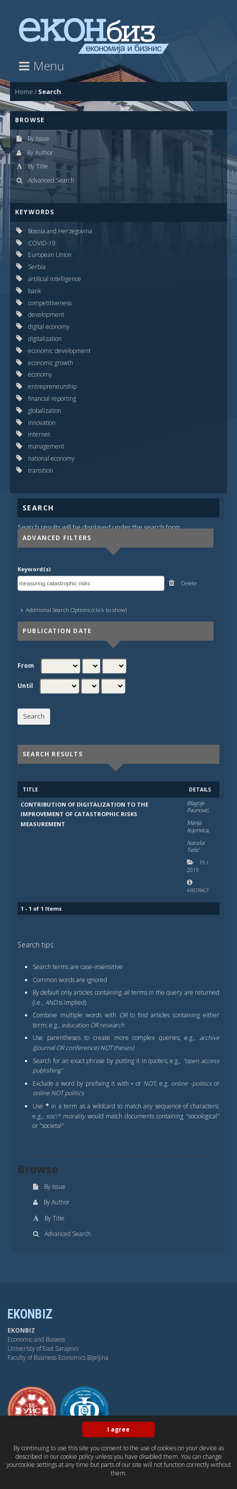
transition (40, 470)
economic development (59, 350)
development (46, 314)
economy (40, 374)
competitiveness (50, 303)
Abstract (198, 890)
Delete (187, 583)
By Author (40, 152)
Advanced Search (51, 180)
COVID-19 (42, 243)
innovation (42, 422)
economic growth (50, 363)
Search (49, 91)
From (26, 666)
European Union (50, 254)
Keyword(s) (34, 569)
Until (25, 686)
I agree (118, 1429)
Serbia (37, 266)
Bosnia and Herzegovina (60, 231)
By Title (38, 166)
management (46, 446)
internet (39, 434)
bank (34, 291)
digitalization (45, 338)
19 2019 (197, 865)
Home (24, 91)
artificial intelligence (54, 279)
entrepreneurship (52, 386)
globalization (44, 410)
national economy (51, 458)
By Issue (38, 138)
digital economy (49, 326)
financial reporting (52, 398)
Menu (41, 65)
